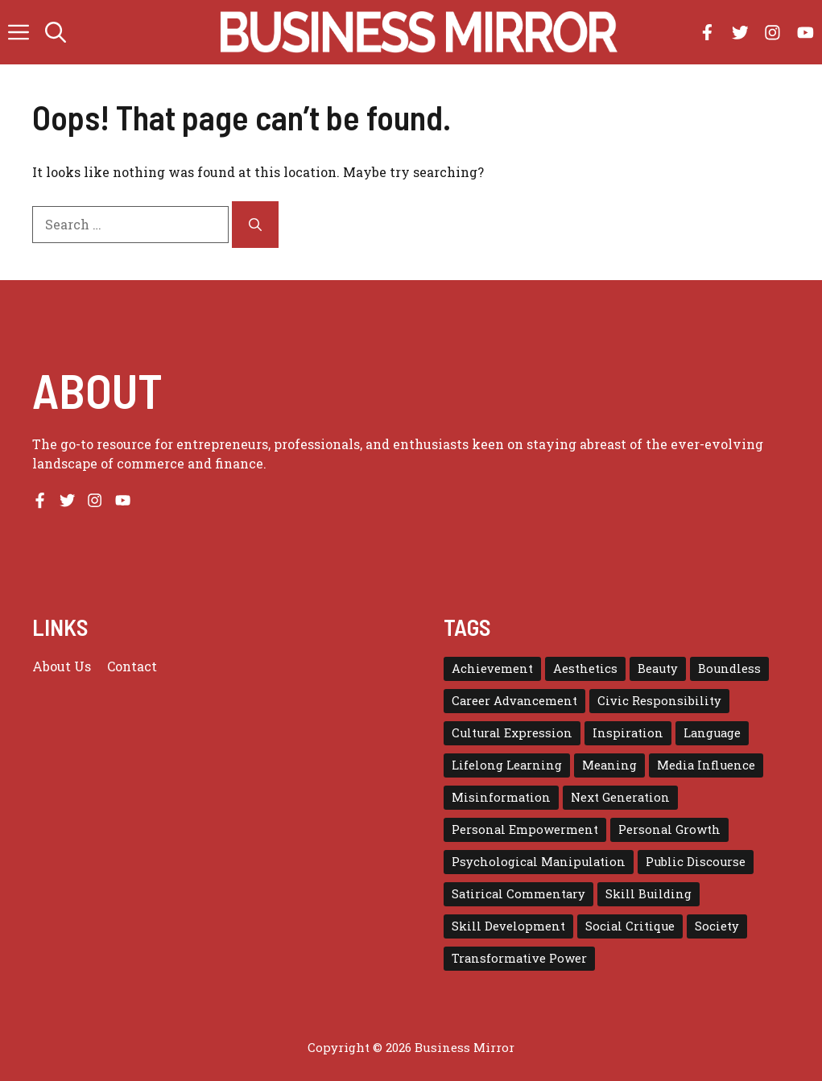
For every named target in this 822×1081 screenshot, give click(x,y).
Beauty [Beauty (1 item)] (658, 668)
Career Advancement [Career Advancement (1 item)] (514, 700)
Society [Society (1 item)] (717, 926)
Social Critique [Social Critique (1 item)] (630, 926)
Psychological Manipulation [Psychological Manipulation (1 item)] (539, 861)
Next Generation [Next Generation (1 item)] (620, 797)
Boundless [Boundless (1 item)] (729, 668)
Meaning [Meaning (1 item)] (609, 765)
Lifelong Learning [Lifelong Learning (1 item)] (507, 765)
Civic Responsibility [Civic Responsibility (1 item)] (659, 700)
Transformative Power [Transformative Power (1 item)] (519, 958)
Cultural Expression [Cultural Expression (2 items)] (512, 733)
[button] (55, 32)
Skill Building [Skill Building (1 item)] (648, 894)
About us (61, 666)
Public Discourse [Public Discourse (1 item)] (696, 861)
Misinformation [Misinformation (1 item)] (501, 797)
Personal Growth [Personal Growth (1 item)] (669, 829)
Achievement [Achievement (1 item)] (492, 668)
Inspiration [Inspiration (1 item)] (628, 733)
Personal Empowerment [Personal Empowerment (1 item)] (525, 829)
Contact (132, 666)
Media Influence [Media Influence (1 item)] (706, 765)
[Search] (255, 224)
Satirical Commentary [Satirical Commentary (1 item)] (518, 894)
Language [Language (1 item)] (712, 733)
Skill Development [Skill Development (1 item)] (508, 926)
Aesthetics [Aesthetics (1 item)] (585, 668)
